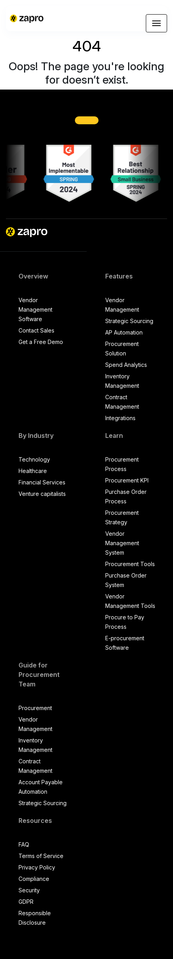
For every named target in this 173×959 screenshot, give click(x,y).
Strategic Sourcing (129, 321)
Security (29, 890)
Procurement (35, 708)
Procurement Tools (130, 564)
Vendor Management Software (35, 309)
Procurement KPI (127, 480)
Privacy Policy (37, 867)
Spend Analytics (126, 364)
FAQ (24, 844)
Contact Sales (36, 330)
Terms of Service (41, 855)
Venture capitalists (42, 493)
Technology (34, 459)
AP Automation (124, 332)
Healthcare (33, 470)
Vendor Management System (122, 543)
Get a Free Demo (41, 341)
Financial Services (42, 482)
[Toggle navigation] (156, 23)
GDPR (26, 901)
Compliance (34, 878)
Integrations (120, 418)
